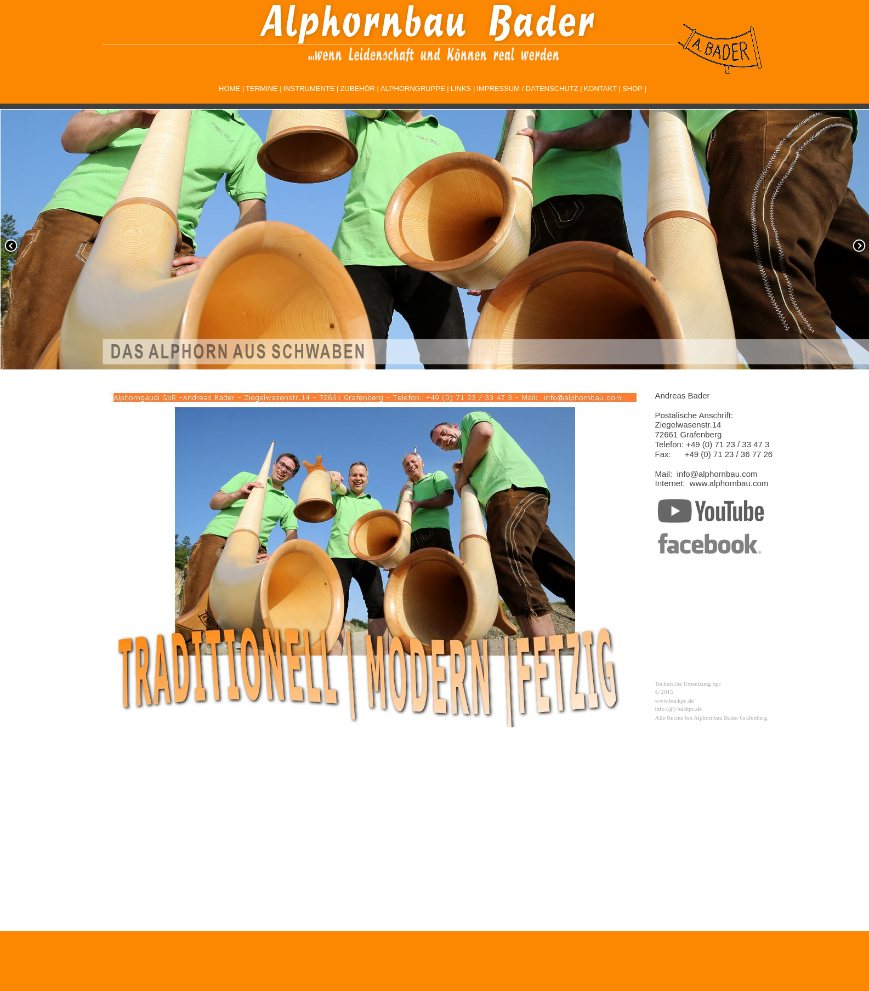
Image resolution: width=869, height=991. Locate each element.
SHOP (632, 88)
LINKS (461, 88)
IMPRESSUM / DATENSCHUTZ (527, 88)
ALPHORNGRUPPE (412, 88)
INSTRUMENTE (309, 88)
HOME (229, 88)
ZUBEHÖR (357, 88)
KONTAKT (600, 88)
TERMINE (262, 88)
